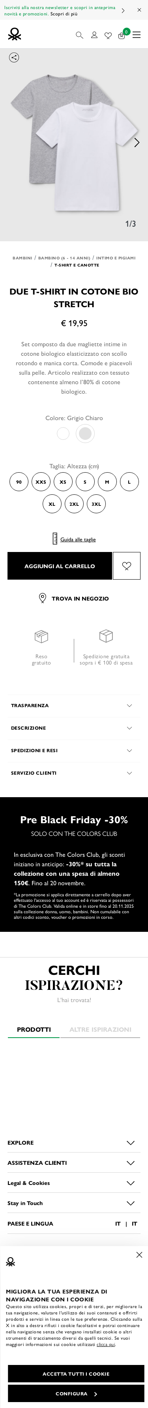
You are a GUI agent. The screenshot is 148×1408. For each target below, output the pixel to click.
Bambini (22, 258)
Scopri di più (64, 13)
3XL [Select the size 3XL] (96, 503)
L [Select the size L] (129, 481)
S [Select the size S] (85, 481)
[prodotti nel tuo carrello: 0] (122, 34)
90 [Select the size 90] (19, 481)
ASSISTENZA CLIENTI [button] (37, 1162)
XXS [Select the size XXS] (41, 481)
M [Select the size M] (107, 481)
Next (122, 10)
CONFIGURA (76, 1393)
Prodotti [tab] (34, 1029)
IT (118, 1223)
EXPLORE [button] (20, 1142)
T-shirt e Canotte (76, 265)
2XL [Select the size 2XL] (74, 503)
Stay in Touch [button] (25, 1203)
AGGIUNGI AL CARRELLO (59, 566)
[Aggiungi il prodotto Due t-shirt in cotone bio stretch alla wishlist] (127, 566)
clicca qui (106, 1344)
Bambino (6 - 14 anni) (64, 258)
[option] (74, 142)
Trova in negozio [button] (74, 598)
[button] (80, 34)
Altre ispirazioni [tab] (100, 1029)
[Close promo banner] (139, 10)
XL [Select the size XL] (52, 503)
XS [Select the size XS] (63, 481)
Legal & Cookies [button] (28, 1182)
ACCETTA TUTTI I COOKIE (76, 1373)
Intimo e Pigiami (115, 258)
